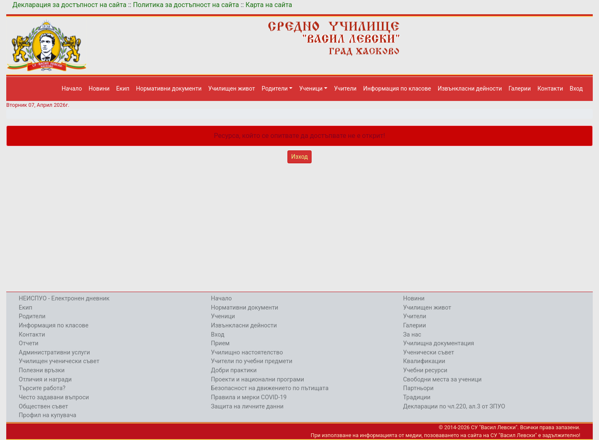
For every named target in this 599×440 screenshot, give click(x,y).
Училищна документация (438, 343)
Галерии (520, 88)
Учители (345, 88)
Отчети (28, 343)
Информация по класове (397, 88)
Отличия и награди (45, 379)
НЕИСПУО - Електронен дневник (64, 298)
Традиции (417, 397)
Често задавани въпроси (54, 397)
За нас (412, 334)
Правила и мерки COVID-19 (249, 397)
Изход (299, 156)
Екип (122, 88)
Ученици (310, 88)
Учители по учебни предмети (251, 361)
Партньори (418, 388)
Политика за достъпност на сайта (186, 5)
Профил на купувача (47, 415)
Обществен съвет (43, 406)
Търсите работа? (42, 388)
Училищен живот (231, 88)
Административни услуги (54, 352)
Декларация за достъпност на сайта (69, 5)
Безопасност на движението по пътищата (270, 388)
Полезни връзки (41, 370)
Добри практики (234, 370)
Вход (576, 88)
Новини (99, 88)
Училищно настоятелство (247, 352)
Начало (72, 88)
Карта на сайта (268, 5)
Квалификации (424, 361)
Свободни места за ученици (442, 379)
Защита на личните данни (247, 406)
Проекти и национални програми (257, 379)
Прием (220, 343)
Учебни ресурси (425, 370)
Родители (275, 88)
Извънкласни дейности (470, 88)
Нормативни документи (169, 88)
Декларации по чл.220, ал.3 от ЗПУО (454, 406)
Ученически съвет (428, 352)
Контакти (550, 88)
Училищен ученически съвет (59, 361)
